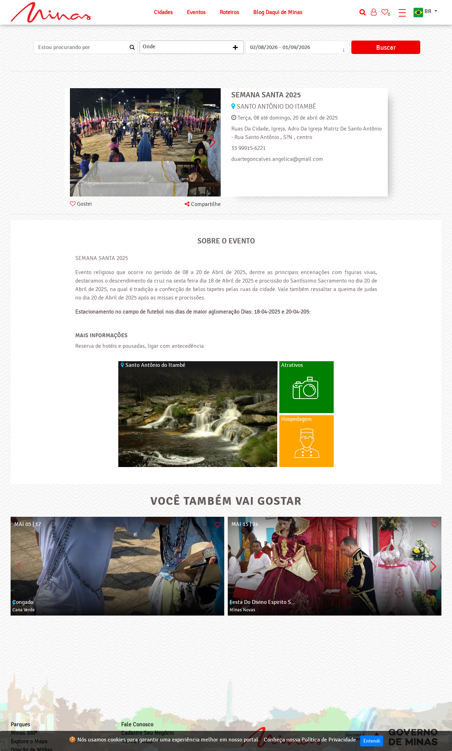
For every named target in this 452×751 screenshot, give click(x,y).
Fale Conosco (137, 724)
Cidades (163, 12)
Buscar (386, 48)
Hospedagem (296, 419)
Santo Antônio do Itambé (276, 106)
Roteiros (229, 12)
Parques (20, 724)
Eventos (196, 12)
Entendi (371, 741)
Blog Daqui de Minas (277, 12)
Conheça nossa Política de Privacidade (310, 740)
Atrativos (292, 365)
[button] (212, 142)
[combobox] (191, 47)
